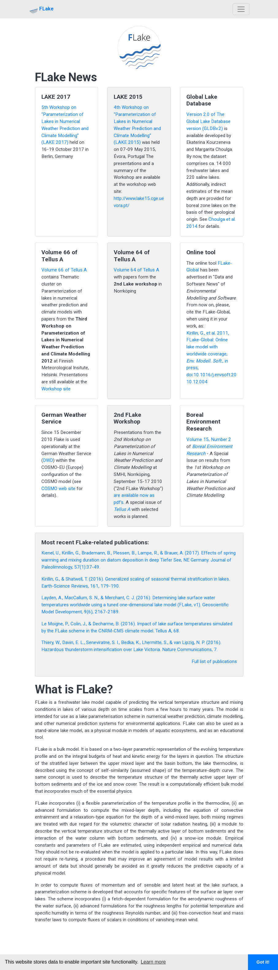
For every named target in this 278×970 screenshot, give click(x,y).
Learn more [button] (153, 961)
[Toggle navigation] (241, 9)
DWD (48, 460)
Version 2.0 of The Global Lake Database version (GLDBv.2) (208, 121)
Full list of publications (214, 661)
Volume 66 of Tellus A (64, 270)
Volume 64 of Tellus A (136, 270)
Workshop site (55, 389)
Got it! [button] (263, 962)
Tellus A (122, 509)
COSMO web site (58, 488)
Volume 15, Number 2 (208, 439)
